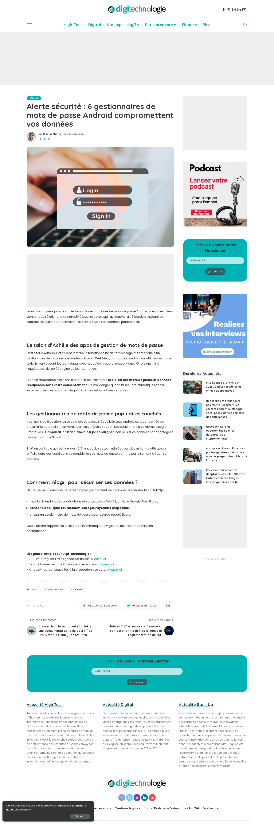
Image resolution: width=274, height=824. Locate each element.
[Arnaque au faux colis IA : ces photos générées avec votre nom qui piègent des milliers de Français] (192, 455)
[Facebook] (224, 9)
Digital (34, 98)
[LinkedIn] (239, 9)
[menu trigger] (32, 24)
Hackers (77, 589)
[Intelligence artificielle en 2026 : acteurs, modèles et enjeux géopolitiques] (192, 387)
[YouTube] (244, 9)
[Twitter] (229, 9)
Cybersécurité (55, 589)
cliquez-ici (98, 559)
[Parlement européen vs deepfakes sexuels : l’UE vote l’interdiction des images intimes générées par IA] (192, 477)
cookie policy (15, 809)
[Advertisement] (137, 58)
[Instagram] (234, 9)
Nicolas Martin (52, 134)
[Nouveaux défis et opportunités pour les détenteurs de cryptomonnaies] (192, 433)
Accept (45, 815)
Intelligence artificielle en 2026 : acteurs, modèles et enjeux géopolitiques (224, 386)
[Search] (245, 24)
